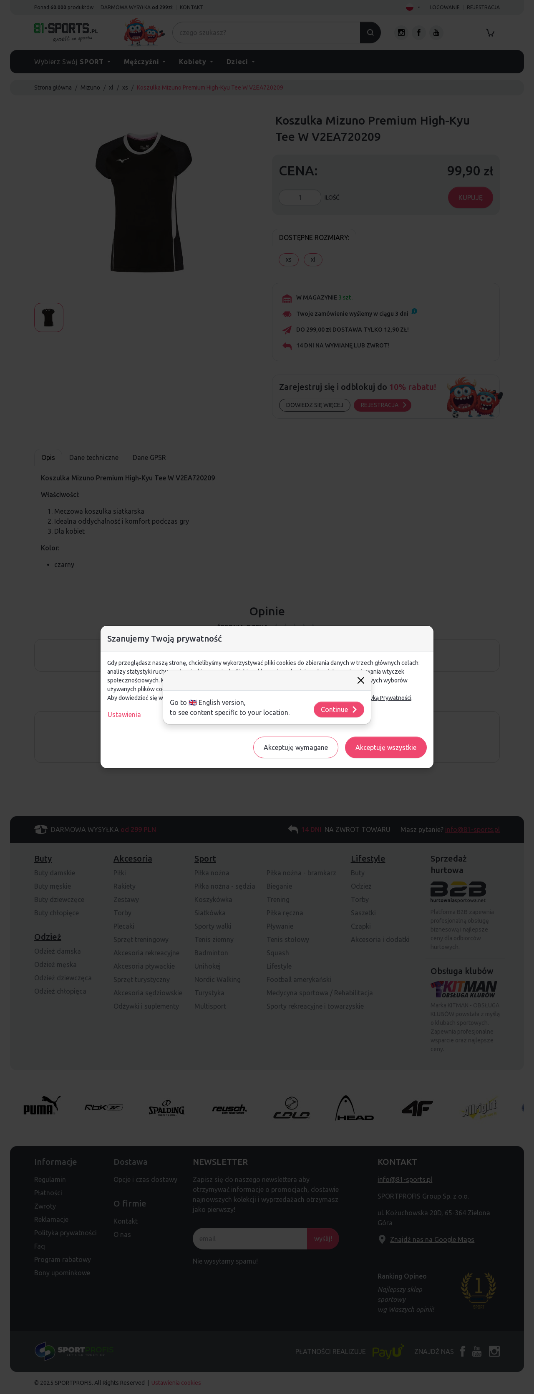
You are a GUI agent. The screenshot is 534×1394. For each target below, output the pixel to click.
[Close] (361, 680)
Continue (339, 709)
